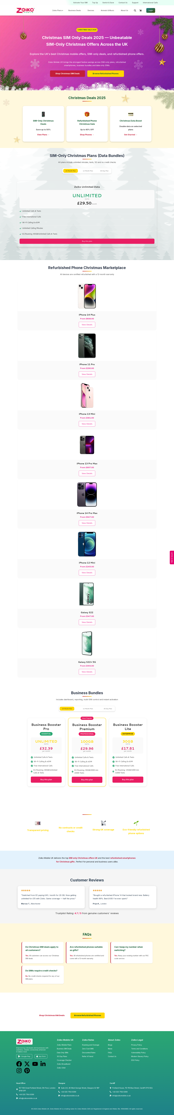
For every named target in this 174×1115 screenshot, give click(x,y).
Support (135, 3)
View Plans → (43, 134)
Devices (91, 10)
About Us (124, 10)
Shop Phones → (87, 134)
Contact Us (123, 3)
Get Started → (130, 134)
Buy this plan (87, 241)
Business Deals (74, 10)
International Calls (150, 3)
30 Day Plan (104, 171)
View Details (87, 324)
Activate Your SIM (80, 3)
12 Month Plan (88, 171)
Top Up (95, 3)
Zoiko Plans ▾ (57, 10)
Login (151, 10)
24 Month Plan (71, 171)
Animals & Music (107, 10)
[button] (87, 30)
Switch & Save (108, 3)
